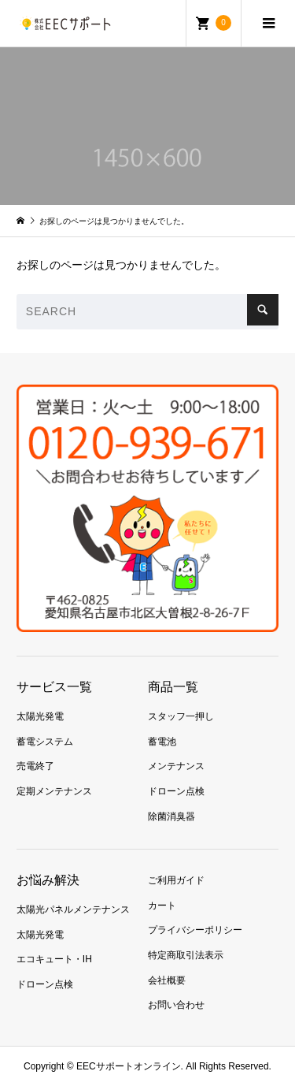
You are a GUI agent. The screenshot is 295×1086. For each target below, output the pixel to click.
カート (162, 905)
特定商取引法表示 (185, 955)
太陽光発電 (40, 716)
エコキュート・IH (54, 959)
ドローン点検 (176, 791)
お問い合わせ (176, 1004)
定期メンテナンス (54, 791)
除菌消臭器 (171, 816)
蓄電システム (45, 741)
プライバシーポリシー (195, 929)
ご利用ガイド (176, 880)
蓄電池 (162, 741)
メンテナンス (176, 766)
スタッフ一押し (181, 716)
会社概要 (167, 980)
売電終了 (35, 766)
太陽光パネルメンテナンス (73, 909)
